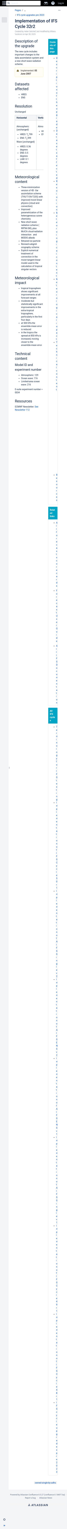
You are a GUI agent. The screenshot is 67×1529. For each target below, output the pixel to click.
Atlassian (38, 1505)
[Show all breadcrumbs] (25, 10)
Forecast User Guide (57, 615)
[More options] (59, 10)
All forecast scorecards (56, 554)
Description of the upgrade (56, 93)
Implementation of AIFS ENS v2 (57, 1017)
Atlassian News (45, 1498)
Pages (18, 10)
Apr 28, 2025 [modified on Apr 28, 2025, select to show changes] (30, 34)
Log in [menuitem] (61, 3)
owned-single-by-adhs (45, 1482)
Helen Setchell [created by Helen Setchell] (30, 31)
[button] (4, 3)
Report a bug (30, 1498)
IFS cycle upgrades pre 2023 (30, 15)
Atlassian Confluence (29, 1495)
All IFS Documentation (57, 674)
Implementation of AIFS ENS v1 (57, 1096)
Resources (56, 487)
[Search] (8, 3)
